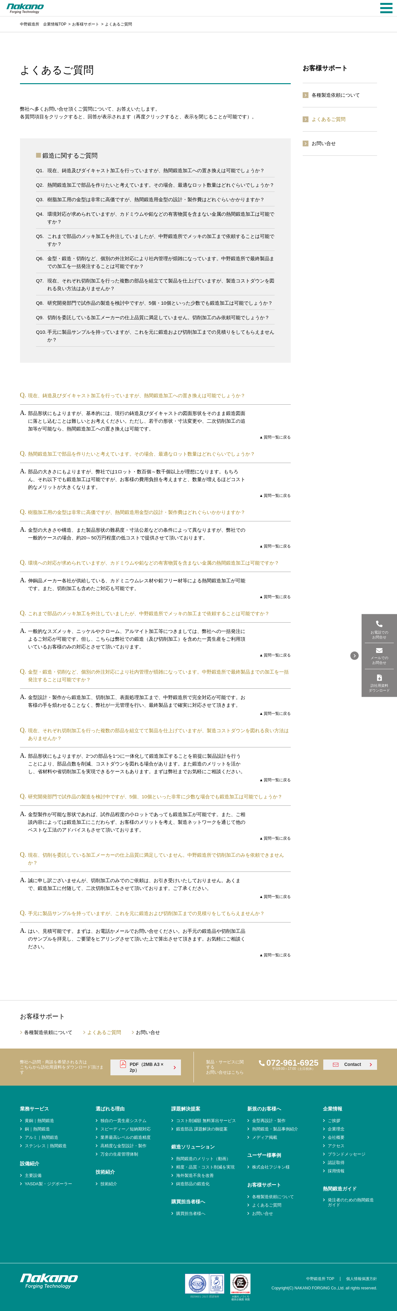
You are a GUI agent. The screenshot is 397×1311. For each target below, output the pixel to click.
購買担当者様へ (190, 1213)
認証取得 (336, 1162)
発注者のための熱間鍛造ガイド (351, 1203)
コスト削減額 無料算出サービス (206, 1120)
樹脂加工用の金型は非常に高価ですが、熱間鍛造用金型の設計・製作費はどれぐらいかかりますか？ (156, 199)
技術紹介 (108, 1183)
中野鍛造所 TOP (320, 1278)
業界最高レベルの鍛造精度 (125, 1137)
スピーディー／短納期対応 (125, 1129)
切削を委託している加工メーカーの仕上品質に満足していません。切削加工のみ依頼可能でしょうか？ (158, 317)
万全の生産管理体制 (119, 1154)
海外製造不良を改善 (195, 1175)
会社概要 (336, 1137)
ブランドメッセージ (346, 1154)
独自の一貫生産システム (123, 1120)
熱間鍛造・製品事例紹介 (275, 1129)
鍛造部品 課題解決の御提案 (202, 1129)
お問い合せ (324, 143)
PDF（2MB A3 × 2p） (147, 1067)
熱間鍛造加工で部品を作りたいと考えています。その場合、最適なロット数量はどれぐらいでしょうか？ (160, 185)
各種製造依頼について (336, 95)
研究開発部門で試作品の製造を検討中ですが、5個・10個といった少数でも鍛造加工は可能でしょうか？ (160, 303)
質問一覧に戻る (277, 437)
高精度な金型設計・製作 (123, 1145)
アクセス (336, 1145)
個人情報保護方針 (361, 1278)
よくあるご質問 (328, 119)
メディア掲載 (264, 1137)
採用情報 (336, 1170)
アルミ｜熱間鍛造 (41, 1137)
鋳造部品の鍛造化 (193, 1183)
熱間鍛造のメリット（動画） (203, 1158)
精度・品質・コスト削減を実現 (205, 1167)
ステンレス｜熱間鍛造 (46, 1145)
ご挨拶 (334, 1120)
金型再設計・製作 (269, 1120)
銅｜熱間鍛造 (37, 1129)
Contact (352, 1064)
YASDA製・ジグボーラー (48, 1183)
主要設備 (33, 1175)
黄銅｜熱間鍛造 (39, 1120)
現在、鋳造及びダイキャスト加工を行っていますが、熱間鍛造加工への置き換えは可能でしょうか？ (156, 170)
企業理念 (336, 1129)
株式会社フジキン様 (271, 1167)
